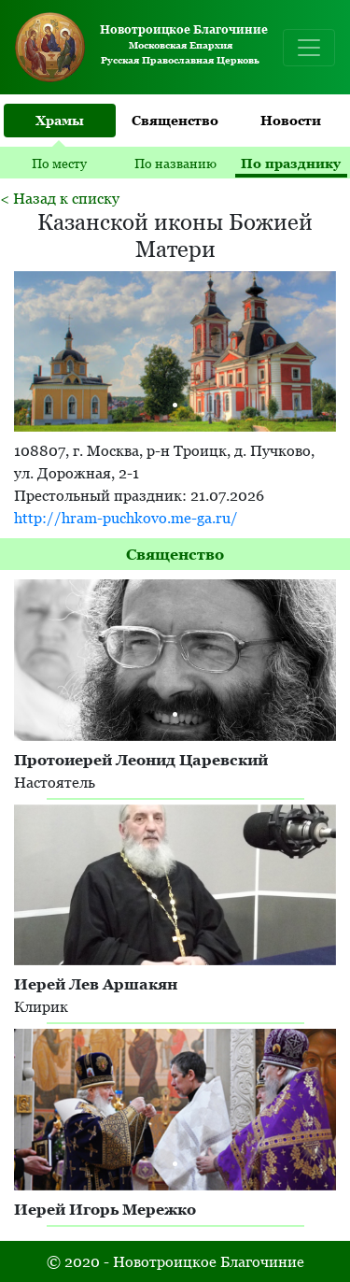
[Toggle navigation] (309, 47)
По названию (175, 163)
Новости (290, 120)
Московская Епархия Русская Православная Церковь (137, 47)
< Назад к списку (59, 198)
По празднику (291, 163)
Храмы (59, 120)
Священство (175, 120)
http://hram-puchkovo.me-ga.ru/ (126, 517)
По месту (59, 163)
